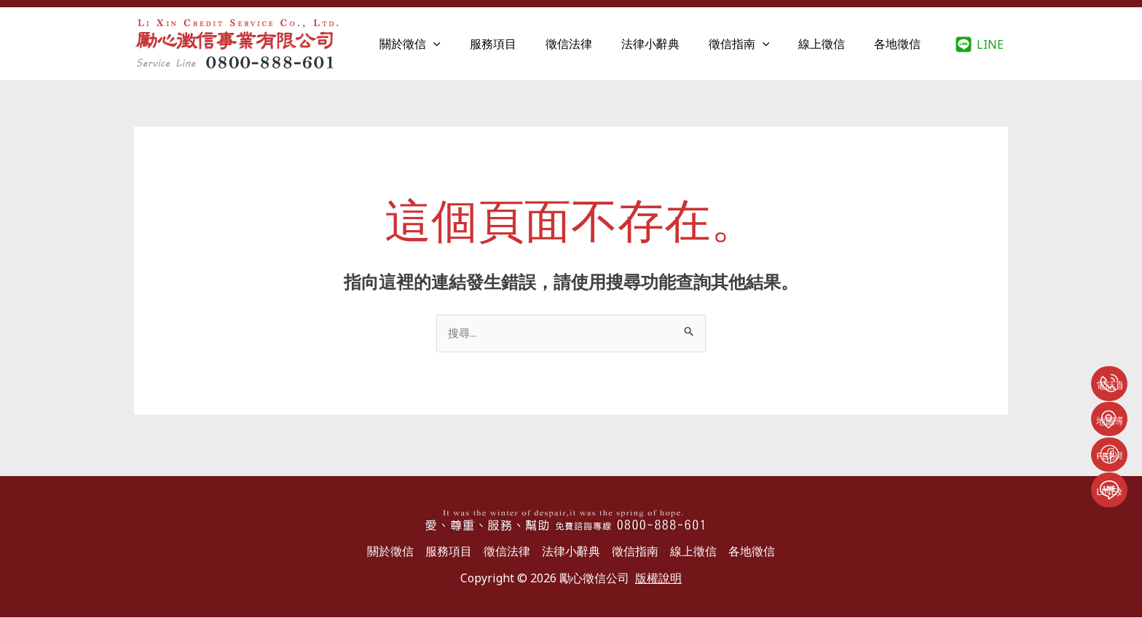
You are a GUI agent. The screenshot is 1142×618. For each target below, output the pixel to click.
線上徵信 (830, 44)
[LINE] (979, 44)
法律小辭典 (671, 44)
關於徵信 (448, 43)
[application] (471, 43)
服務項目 (525, 44)
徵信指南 (753, 43)
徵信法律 (595, 44)
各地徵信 (900, 44)
